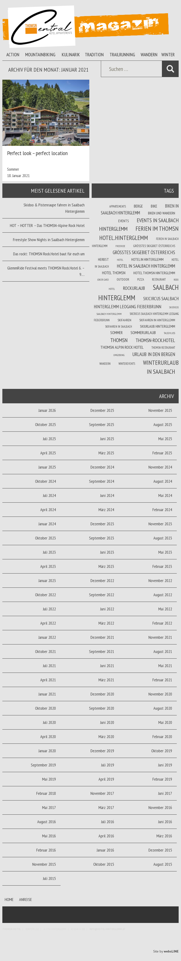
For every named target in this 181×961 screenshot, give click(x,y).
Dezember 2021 (102, 637)
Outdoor (123, 279)
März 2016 (164, 836)
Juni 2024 (107, 495)
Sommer (13, 169)
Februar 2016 (46, 850)
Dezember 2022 (102, 580)
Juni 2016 (165, 821)
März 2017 (106, 807)
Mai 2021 (165, 665)
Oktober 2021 (45, 651)
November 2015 (44, 864)
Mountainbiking (40, 55)
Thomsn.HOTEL (11, 929)
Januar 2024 (47, 523)
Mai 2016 (49, 836)
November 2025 (160, 410)
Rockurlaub (134, 288)
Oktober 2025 (45, 424)
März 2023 (106, 566)
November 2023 (160, 523)
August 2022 (162, 594)
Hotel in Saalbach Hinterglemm (146, 266)
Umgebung (118, 355)
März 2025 (106, 453)
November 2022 (160, 580)
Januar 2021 (47, 694)
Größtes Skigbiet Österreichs (154, 246)
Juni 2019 (165, 765)
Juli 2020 (49, 722)
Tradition (94, 55)
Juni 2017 (165, 793)
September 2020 (101, 708)
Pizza (140, 279)
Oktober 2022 (45, 594)
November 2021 (160, 637)
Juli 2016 (107, 821)
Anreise (25, 899)
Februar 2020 (162, 736)
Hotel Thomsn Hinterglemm (154, 272)
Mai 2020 (165, 722)
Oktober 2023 (45, 538)
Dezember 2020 (102, 694)
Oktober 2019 (161, 750)
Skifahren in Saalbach (118, 326)
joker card (103, 279)
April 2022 (48, 623)
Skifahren (124, 320)
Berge (138, 206)
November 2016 (160, 807)
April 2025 (48, 453)
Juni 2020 (107, 722)
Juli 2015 (49, 878)
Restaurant (159, 279)
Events (123, 220)
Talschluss (169, 333)
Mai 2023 (165, 552)
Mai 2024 (165, 495)
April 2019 (106, 779)
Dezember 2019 (102, 750)
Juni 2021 (107, 665)
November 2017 (102, 793)
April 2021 (48, 680)
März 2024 (106, 509)
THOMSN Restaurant (163, 347)
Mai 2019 (49, 779)
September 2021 (101, 651)
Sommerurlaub (143, 332)
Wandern (149, 55)
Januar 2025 (47, 467)
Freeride (120, 246)
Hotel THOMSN (113, 272)
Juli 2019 (107, 765)
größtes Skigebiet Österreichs (144, 252)
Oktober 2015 (103, 864)
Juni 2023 (107, 552)
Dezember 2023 (102, 523)
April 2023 (48, 566)
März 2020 (106, 736)
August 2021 (162, 651)
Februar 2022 (162, 623)
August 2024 (162, 481)
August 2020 (162, 708)
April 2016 (106, 836)
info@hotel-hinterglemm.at (108, 929)
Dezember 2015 (160, 850)
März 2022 (106, 623)
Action (12, 55)
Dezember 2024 (102, 467)
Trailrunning (122, 55)
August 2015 (162, 864)
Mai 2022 (165, 609)
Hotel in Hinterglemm (147, 259)
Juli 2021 (49, 665)
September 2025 (101, 424)
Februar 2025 (162, 453)
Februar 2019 (162, 779)
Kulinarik (71, 55)
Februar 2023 (162, 566)
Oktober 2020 (45, 708)
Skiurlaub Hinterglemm (157, 326)
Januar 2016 (105, 850)
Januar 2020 (47, 750)
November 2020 (160, 694)
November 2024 (160, 467)
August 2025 (162, 424)
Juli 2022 (49, 609)
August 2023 (162, 538)
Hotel (120, 259)
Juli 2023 (49, 552)
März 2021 (106, 680)
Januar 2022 (47, 637)
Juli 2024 (49, 495)
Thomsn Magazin (85, 27)
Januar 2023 (47, 580)
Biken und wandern (161, 213)
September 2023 (101, 538)
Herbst (103, 259)
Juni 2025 (107, 438)
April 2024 (48, 509)
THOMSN (119, 340)
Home (9, 899)
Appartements (117, 206)
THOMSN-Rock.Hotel (155, 340)
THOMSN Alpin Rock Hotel (122, 347)
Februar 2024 (162, 509)
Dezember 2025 (102, 410)
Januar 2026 (47, 410)
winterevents (127, 363)
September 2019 (43, 765)
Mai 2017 (49, 807)
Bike (154, 206)
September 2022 (101, 594)
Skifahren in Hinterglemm (157, 320)
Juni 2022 (107, 609)
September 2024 (101, 481)
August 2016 (46, 821)
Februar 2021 (162, 680)
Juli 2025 (49, 438)
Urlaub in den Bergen (153, 354)
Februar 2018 (46, 793)
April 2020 (48, 736)
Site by (166, 951)
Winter (168, 55)
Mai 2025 (165, 438)
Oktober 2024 (45, 481)
